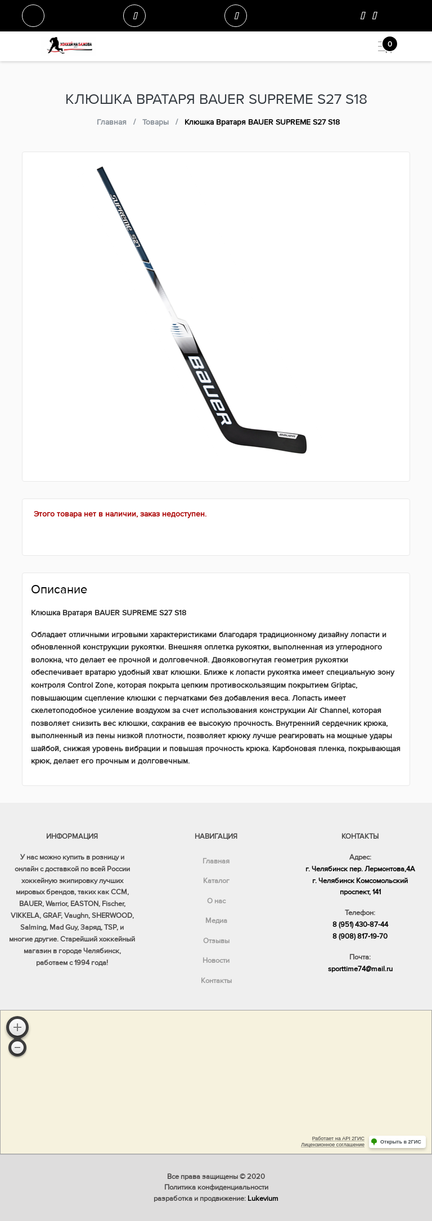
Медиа (216, 920)
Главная (216, 861)
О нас (216, 901)
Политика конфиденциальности (216, 1187)
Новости (216, 960)
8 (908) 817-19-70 (360, 936)
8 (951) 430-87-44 (360, 924)
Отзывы (216, 940)
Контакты (216, 980)
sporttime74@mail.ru (360, 968)
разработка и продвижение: (216, 1198)
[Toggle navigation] (381, 46)
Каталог (216, 880)
